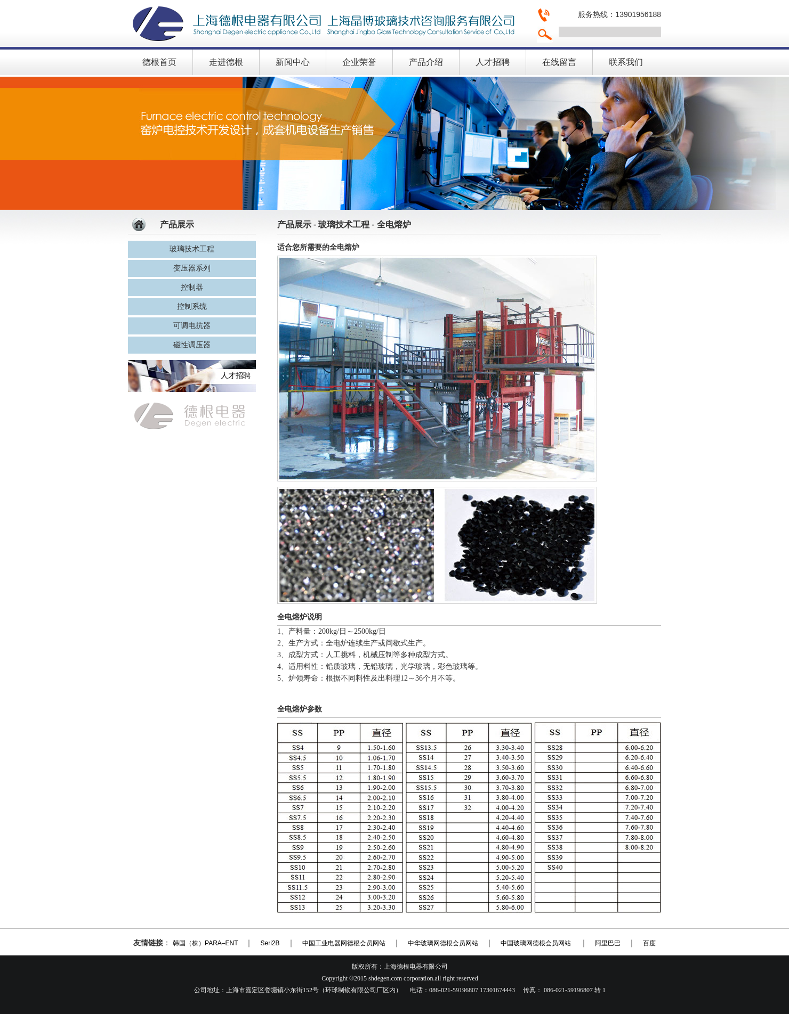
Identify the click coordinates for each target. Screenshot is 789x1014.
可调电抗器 (192, 326)
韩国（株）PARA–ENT (205, 943)
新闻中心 (293, 62)
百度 (649, 943)
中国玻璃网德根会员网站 (537, 943)
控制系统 (192, 306)
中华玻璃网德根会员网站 (443, 943)
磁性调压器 (192, 345)
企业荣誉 (359, 62)
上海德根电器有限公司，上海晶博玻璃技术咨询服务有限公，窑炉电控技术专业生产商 (328, 23)
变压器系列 (192, 268)
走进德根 (226, 62)
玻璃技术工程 (192, 249)
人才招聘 (493, 62)
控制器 (192, 287)
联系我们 (626, 62)
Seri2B (269, 943)
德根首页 (159, 62)
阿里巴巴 (608, 943)
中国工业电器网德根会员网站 (343, 943)
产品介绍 (426, 62)
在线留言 (559, 62)
